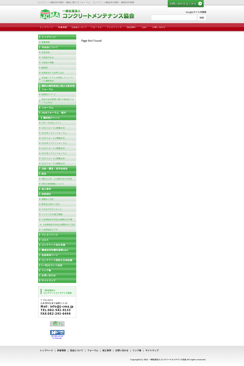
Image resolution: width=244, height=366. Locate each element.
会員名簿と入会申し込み (53, 72)
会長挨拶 (46, 52)
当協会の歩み (48, 57)
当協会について (79, 27)
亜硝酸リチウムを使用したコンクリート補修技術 (58, 79)
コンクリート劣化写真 (53, 244)
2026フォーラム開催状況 (53, 127)
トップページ (46, 27)
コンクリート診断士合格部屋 (57, 260)
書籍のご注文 (48, 198)
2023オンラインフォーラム (54, 153)
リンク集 (46, 270)
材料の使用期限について (53, 183)
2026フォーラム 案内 (54, 112)
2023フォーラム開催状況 (53, 158)
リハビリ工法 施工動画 (52, 214)
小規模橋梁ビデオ (50, 229)
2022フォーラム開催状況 (53, 163)
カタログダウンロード (52, 209)
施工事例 (46, 189)
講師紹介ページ (49, 94)
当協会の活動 (48, 62)
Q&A (144, 27)
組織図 (45, 67)
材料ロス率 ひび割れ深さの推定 (57, 178)
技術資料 (131, 27)
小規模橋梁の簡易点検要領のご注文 (59, 224)
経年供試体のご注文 (51, 204)
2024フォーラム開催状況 (53, 148)
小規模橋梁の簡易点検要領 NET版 (57, 219)
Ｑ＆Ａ (45, 239)
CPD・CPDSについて (51, 122)
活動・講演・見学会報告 (55, 168)
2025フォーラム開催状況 (53, 137)
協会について (76, 350)
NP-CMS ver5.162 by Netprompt (57, 337)
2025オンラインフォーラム (54, 132)
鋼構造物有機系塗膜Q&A (55, 250)
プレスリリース (114, 27)
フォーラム (96, 27)
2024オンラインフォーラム (54, 143)
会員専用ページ (50, 255)
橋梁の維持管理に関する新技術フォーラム (58, 87)
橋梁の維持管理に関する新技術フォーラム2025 (58, 101)
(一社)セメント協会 (52, 265)
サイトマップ (49, 280)
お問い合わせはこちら (183, 4)
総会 (44, 173)
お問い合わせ (159, 27)
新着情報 (62, 27)
